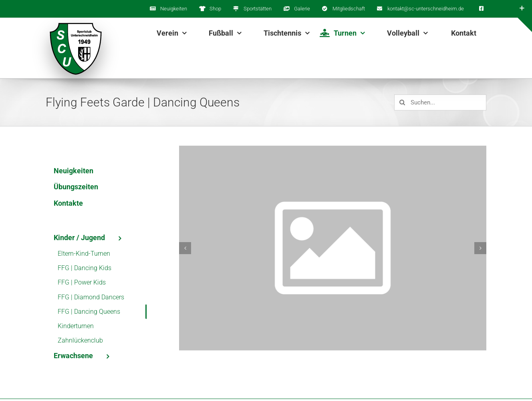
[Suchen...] (440, 102)
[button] (185, 248)
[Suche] (402, 102)
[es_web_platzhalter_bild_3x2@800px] (332, 248)
